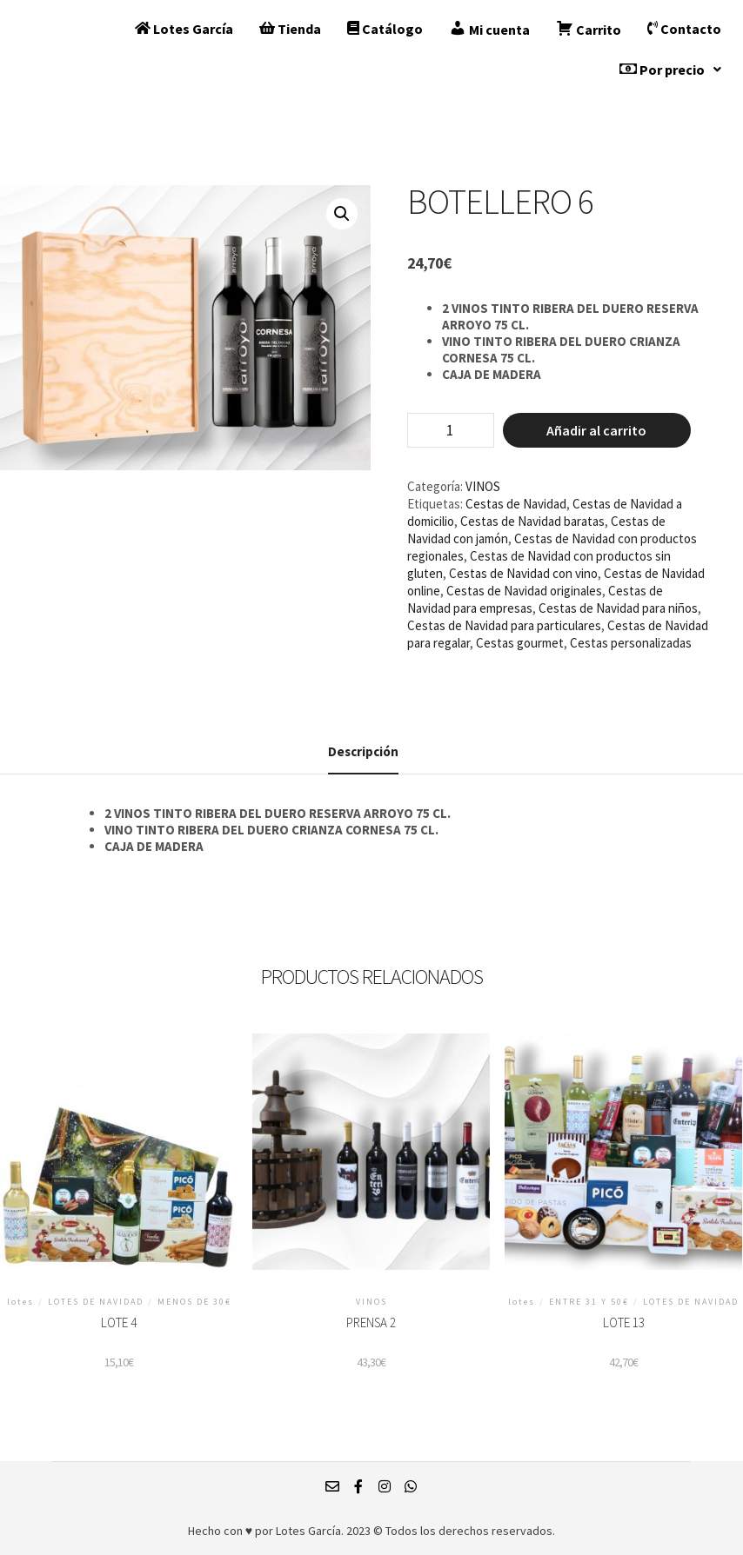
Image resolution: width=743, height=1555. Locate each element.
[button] (670, 70)
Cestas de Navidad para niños (618, 608)
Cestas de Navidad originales (524, 590)
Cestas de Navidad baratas (532, 521)
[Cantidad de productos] (450, 430)
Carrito (588, 28)
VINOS (482, 486)
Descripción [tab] (363, 751)
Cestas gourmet (520, 643)
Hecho (204, 1530)
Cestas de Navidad (515, 503)
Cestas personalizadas (631, 643)
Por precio (670, 69)
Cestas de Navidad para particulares (504, 625)
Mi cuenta (489, 28)
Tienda (290, 28)
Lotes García (184, 28)
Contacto (684, 28)
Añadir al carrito (596, 430)
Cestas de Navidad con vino (523, 573)
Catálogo (385, 28)
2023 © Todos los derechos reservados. (450, 1530)
